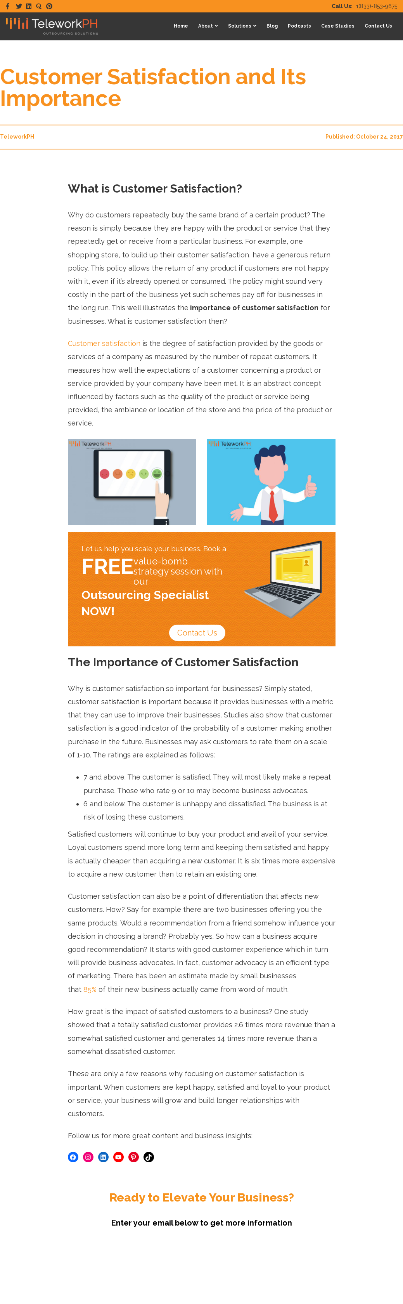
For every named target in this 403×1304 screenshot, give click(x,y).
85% (90, 989)
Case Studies (338, 26)
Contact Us (378, 26)
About (205, 26)
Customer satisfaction (104, 343)
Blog (272, 26)
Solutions (239, 26)
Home (181, 26)
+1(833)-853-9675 (364, 6)
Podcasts (299, 26)
